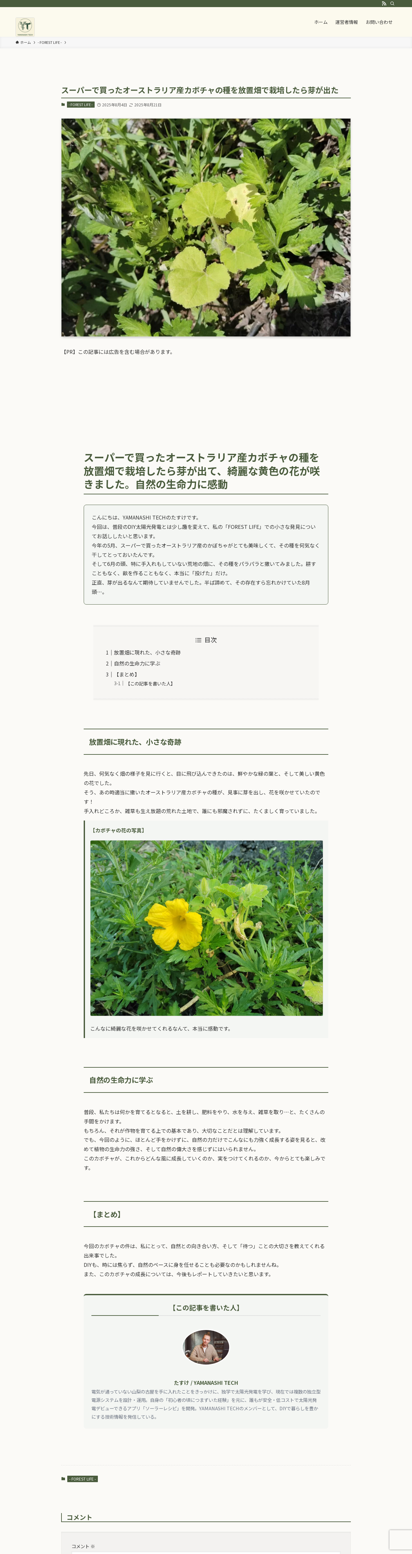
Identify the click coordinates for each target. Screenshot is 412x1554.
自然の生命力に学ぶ (137, 663)
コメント (83, 1546)
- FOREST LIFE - (81, 104)
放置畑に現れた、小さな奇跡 (147, 652)
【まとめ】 (127, 674)
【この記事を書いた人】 (150, 683)
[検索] (392, 3)
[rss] (384, 3)
